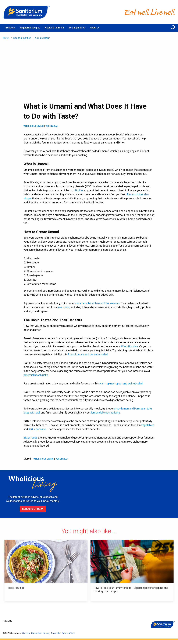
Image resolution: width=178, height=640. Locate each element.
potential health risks (36, 375)
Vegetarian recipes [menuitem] (29, 27)
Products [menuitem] (10, 27)
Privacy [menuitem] (46, 633)
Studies (78, 190)
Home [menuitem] (6, 38)
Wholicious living (34, 126)
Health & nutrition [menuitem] (54, 27)
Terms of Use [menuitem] (68, 633)
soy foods (64, 307)
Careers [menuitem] (26, 633)
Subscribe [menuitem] (56, 633)
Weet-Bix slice (129, 346)
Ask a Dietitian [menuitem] (42, 38)
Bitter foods (31, 437)
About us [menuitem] (95, 27)
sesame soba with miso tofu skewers (97, 303)
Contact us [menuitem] (36, 633)
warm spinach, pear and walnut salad (121, 383)
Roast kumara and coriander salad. (88, 354)
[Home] (27, 12)
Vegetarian (52, 126)
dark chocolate (37, 429)
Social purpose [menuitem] (77, 27)
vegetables (147, 425)
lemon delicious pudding (105, 412)
